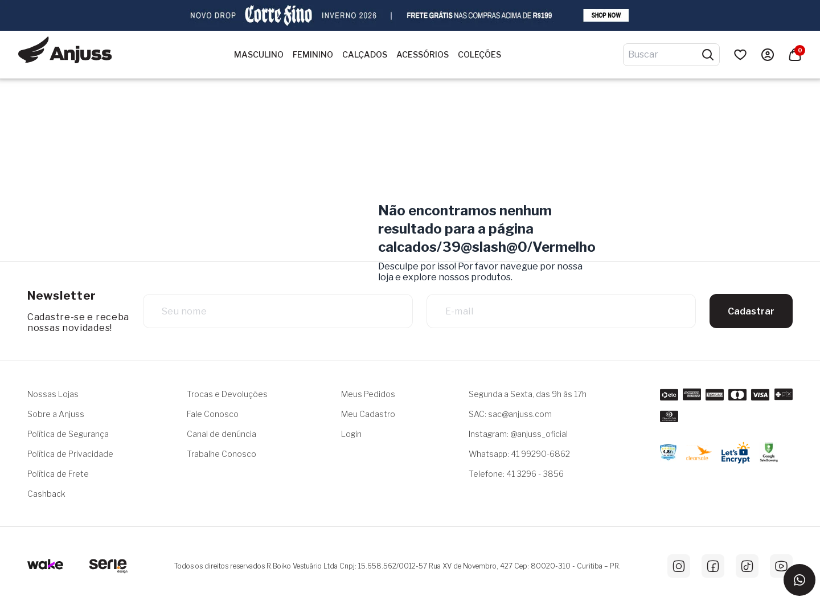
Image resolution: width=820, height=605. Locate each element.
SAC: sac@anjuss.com (510, 414)
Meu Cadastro (368, 414)
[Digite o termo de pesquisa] (664, 55)
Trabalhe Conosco (221, 454)
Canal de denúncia (221, 434)
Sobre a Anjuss (55, 414)
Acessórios (422, 55)
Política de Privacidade (70, 454)
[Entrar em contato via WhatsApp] (799, 580)
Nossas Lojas (53, 394)
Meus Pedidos (368, 394)
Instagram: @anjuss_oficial (518, 434)
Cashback (46, 493)
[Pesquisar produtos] (708, 55)
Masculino (259, 55)
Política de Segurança (68, 434)
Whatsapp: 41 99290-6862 (519, 454)
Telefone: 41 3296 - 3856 (516, 474)
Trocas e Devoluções (227, 394)
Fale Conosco (213, 414)
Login (351, 434)
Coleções (479, 55)
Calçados (364, 55)
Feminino (313, 55)
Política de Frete (58, 474)
